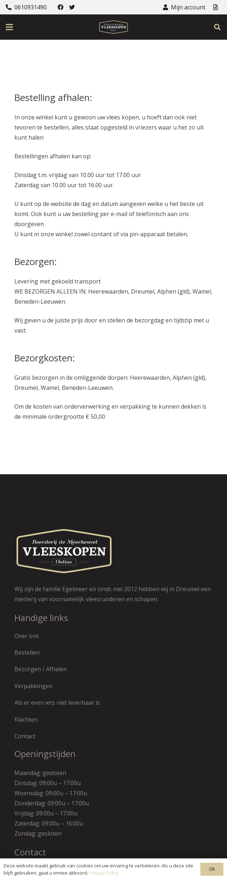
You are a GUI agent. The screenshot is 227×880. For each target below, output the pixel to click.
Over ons (26, 636)
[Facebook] (60, 7)
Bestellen (27, 652)
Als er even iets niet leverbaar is (57, 703)
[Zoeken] (217, 27)
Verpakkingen (33, 686)
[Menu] (9, 27)
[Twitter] (72, 7)
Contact (24, 736)
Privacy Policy (104, 873)
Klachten (26, 719)
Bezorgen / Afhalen (40, 669)
